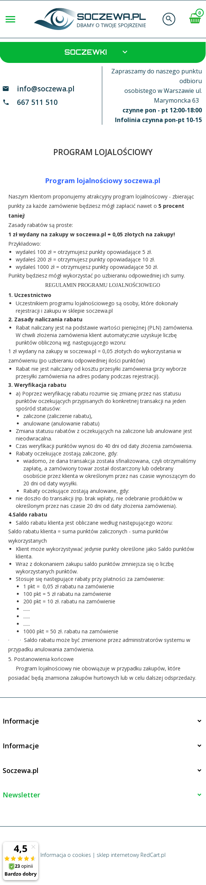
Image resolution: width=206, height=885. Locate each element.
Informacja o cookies (65, 854)
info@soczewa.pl (46, 89)
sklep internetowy (118, 854)
